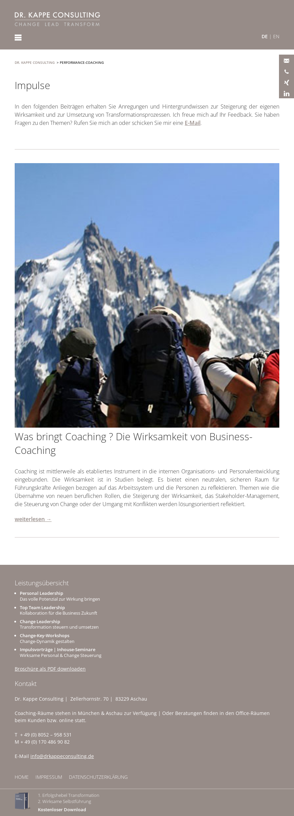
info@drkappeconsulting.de (62, 756)
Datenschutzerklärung (98, 777)
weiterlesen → (33, 519)
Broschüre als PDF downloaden (50, 668)
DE (265, 36)
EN (276, 36)
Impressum (49, 777)
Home (22, 777)
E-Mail (192, 123)
